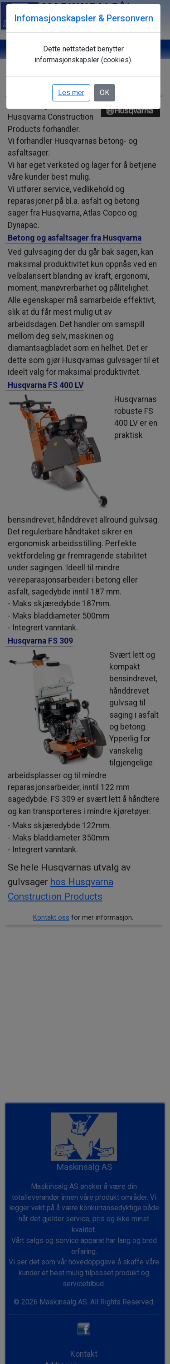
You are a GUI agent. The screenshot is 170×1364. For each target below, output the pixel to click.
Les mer (71, 92)
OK (104, 92)
